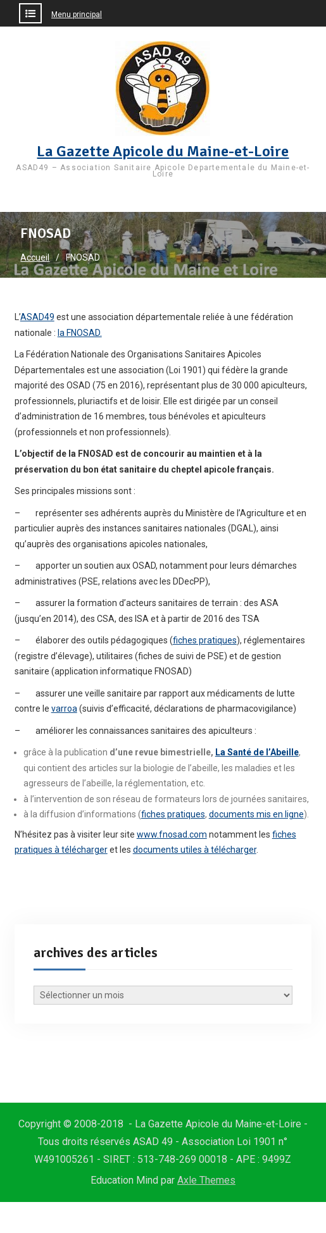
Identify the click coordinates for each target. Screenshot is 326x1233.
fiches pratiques (205, 640)
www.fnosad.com (172, 834)
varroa (64, 708)
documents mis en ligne (256, 814)
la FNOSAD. (80, 333)
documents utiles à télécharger (194, 850)
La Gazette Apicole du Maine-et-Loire (163, 151)
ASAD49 (37, 317)
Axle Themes (206, 1180)
